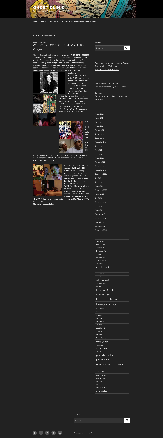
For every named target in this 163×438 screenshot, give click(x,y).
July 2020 (98, 198)
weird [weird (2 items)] (97, 384)
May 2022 (98, 150)
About (43, 21)
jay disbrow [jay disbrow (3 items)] (100, 321)
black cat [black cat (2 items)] (98, 254)
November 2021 (100, 170)
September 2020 (101, 190)
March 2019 (99, 210)
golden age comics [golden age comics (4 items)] (103, 280)
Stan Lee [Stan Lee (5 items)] (100, 371)
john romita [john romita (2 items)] (99, 331)
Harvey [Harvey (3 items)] (98, 286)
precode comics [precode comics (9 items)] (104, 355)
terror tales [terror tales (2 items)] (99, 381)
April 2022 (98, 154)
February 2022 (100, 162)
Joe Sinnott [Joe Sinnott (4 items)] (100, 328)
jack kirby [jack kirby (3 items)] (99, 318)
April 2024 (98, 122)
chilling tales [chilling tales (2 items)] (99, 263)
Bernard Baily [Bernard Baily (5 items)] (101, 251)
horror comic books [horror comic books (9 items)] (106, 299)
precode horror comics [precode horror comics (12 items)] (109, 364)
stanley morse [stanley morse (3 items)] (101, 375)
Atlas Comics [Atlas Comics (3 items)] (100, 244)
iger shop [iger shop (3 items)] (99, 315)
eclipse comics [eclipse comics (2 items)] (100, 271)
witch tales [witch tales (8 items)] (101, 391)
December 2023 (100, 138)
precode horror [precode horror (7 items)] (103, 359)
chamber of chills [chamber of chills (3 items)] (101, 260)
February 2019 (100, 214)
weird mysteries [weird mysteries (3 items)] (101, 387)
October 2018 (100, 226)
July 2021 (98, 178)
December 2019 (100, 202)
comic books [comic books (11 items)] (103, 267)
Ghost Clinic (49, 7)
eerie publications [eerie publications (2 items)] (101, 274)
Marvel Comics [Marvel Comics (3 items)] (101, 338)
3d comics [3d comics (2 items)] (99, 238)
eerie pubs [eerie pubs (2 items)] (99, 276)
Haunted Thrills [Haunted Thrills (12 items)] (105, 290)
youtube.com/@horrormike (107, 69)
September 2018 (101, 230)
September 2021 (101, 174)
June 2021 (98, 182)
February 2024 (100, 130)
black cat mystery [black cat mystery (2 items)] (101, 257)
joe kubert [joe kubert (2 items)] (99, 324)
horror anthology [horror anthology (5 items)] (103, 295)
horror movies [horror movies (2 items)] (100, 308)
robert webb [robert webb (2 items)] (99, 368)
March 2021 (99, 186)
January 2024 (99, 134)
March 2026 (99, 114)
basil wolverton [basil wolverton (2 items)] (100, 247)
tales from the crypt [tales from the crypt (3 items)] (102, 378)
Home (35, 21)
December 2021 (100, 166)
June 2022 (98, 146)
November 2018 (100, 222)
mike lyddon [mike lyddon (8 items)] (102, 341)
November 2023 (101, 142)
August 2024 (99, 118)
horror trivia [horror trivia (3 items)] (100, 312)
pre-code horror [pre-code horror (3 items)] (101, 348)
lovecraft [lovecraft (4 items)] (99, 334)
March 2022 (99, 158)
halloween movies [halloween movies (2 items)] (101, 283)
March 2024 (99, 126)
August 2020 (99, 194)
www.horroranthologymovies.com (110, 87)
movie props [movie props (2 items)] (99, 345)
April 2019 (98, 206)
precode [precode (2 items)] (98, 351)
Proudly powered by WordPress (84, 433)
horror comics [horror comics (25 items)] (106, 304)
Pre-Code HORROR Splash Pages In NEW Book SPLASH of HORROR (74, 21)
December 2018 (100, 218)
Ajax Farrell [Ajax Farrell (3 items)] (100, 241)
